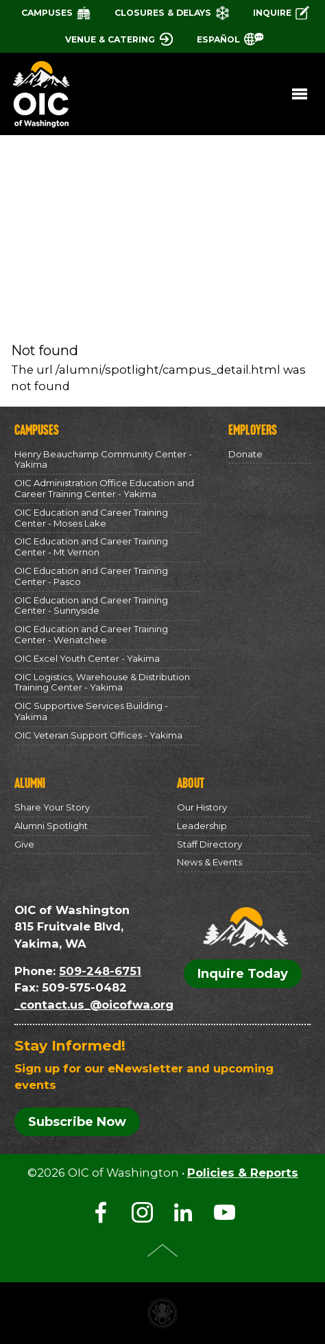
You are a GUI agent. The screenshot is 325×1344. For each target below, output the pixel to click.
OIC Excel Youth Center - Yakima (87, 658)
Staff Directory (209, 844)
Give (24, 844)
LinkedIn (183, 1212)
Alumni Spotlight (51, 825)
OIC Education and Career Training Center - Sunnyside (91, 605)
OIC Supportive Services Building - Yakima (91, 711)
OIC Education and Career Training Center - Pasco (91, 576)
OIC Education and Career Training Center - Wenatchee (91, 634)
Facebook (101, 1212)
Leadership (202, 825)
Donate (245, 453)
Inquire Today (242, 973)
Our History (202, 807)
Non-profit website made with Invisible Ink (162, 1313)
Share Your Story (52, 807)
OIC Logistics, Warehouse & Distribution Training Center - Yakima (102, 682)
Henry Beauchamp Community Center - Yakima (103, 459)
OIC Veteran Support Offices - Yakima (98, 735)
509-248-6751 (100, 971)
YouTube (224, 1212)
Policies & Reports (242, 1172)
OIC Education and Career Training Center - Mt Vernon (91, 546)
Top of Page (162, 1250)
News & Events (209, 861)
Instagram (142, 1212)
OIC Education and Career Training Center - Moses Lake (91, 518)
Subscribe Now (77, 1121)
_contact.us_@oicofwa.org (93, 1004)
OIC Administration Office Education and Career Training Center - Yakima (104, 488)
